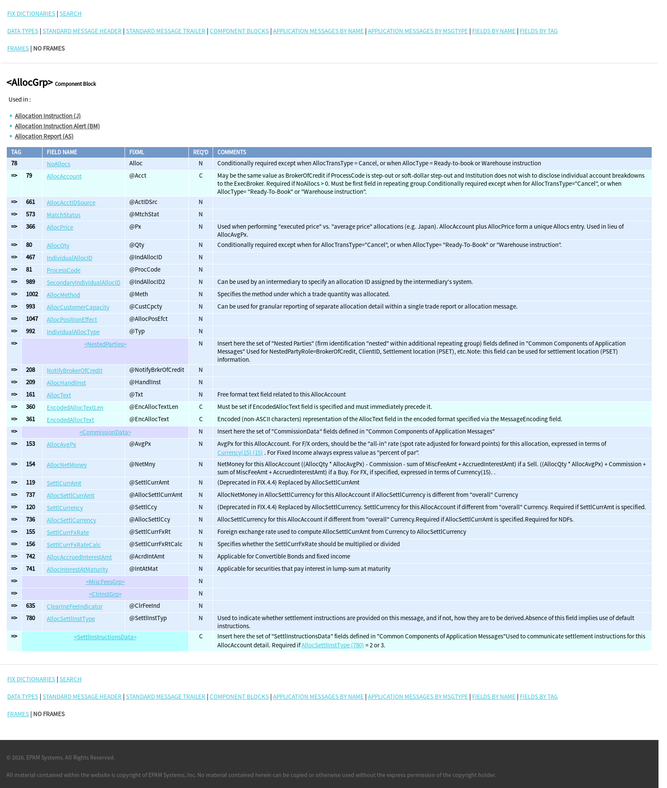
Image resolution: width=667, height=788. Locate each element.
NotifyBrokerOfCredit (75, 370)
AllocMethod (63, 295)
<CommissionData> (105, 432)
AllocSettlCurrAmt (70, 495)
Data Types (22, 31)
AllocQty (58, 245)
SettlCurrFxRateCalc (74, 545)
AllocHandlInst (66, 383)
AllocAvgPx (61, 444)
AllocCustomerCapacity (78, 307)
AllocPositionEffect (72, 319)
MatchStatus (63, 215)
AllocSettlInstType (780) (333, 645)
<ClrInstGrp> (105, 594)
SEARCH (71, 13)
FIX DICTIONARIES (31, 13)
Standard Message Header (82, 31)
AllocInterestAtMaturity (77, 569)
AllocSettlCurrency (71, 520)
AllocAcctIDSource (71, 202)
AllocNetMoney (67, 465)
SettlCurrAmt (64, 483)
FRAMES (18, 48)
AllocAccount (64, 176)
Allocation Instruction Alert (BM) (57, 126)
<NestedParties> (105, 344)
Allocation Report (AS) (44, 136)
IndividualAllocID (69, 258)
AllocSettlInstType (71, 619)
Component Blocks (239, 31)
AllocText (59, 395)
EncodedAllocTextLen (75, 407)
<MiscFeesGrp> (105, 582)
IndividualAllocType (73, 332)
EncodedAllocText (70, 420)
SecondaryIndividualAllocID (83, 282)
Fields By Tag (539, 31)
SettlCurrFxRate (68, 532)
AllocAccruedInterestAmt (79, 557)
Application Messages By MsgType (418, 31)
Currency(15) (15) (240, 452)
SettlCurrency (65, 508)
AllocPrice (60, 227)
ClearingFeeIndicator (75, 606)
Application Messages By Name (318, 31)
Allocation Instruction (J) (48, 116)
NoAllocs (58, 164)
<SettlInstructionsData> (105, 637)
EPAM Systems (44, 757)
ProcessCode (63, 270)
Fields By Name (494, 31)
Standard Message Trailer (165, 31)
